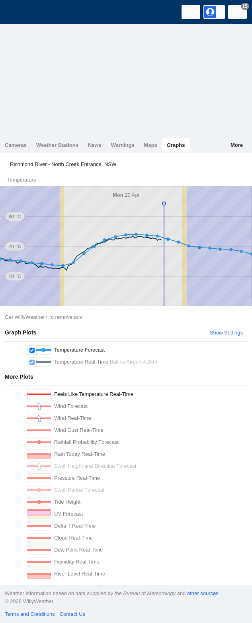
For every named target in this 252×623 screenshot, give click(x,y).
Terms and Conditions (30, 614)
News (95, 145)
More (237, 145)
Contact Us (72, 614)
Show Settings (226, 333)
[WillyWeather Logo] (18, 12)
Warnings (123, 145)
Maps (150, 145)
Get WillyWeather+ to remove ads (43, 317)
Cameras (16, 145)
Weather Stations (57, 145)
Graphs (176, 145)
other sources (203, 593)
